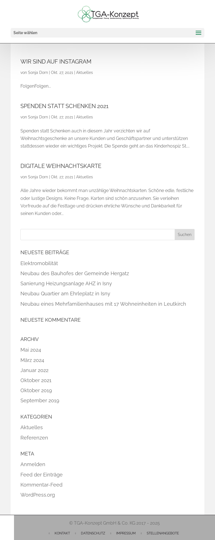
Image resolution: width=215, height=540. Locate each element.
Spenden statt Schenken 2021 (64, 106)
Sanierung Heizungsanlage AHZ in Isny (66, 283)
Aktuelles (84, 72)
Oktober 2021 (36, 380)
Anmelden (32, 464)
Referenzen (34, 438)
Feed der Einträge (41, 475)
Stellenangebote (163, 533)
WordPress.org (37, 495)
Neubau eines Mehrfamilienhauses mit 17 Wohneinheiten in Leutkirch (103, 304)
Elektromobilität (39, 263)
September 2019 (39, 400)
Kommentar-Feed (41, 485)
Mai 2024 (30, 350)
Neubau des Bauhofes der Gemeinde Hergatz (74, 273)
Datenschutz (93, 533)
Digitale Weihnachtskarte (60, 166)
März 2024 (32, 360)
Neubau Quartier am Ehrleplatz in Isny (65, 293)
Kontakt (62, 533)
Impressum (126, 533)
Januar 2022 (34, 370)
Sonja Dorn (38, 72)
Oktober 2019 (36, 390)
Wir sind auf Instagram (56, 61)
